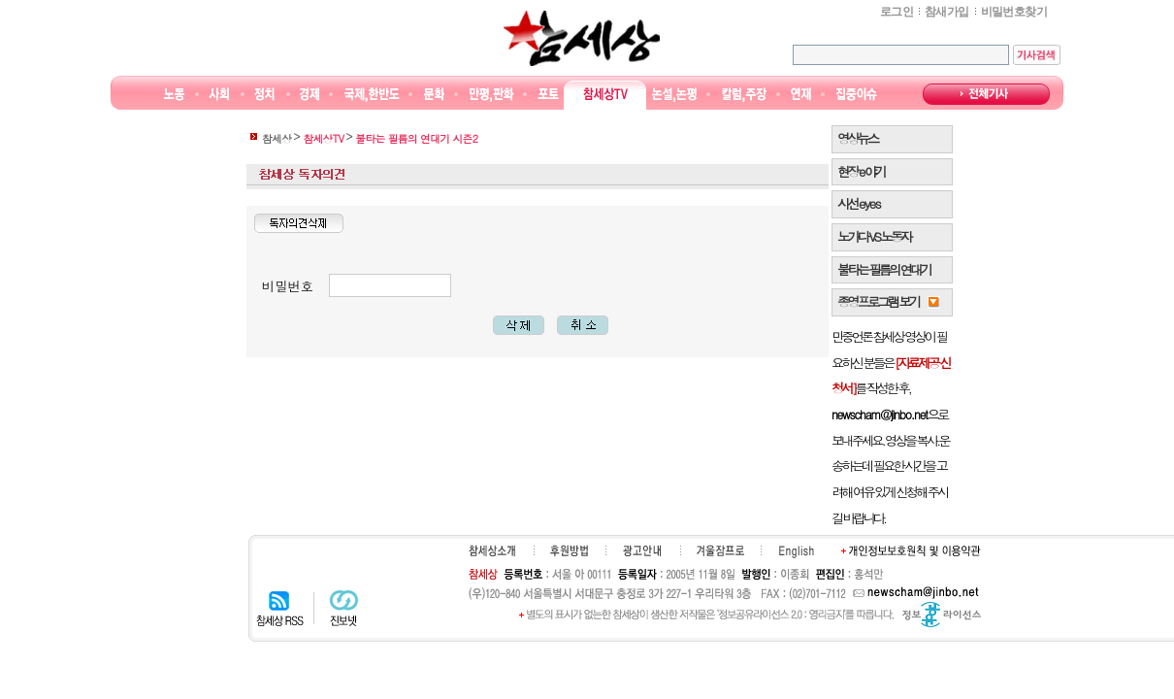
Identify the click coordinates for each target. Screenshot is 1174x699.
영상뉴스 (857, 138)
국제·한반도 (372, 94)
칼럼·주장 (744, 94)
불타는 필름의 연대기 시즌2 (416, 138)
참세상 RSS (280, 607)
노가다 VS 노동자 (873, 236)
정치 (264, 94)
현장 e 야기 (861, 171)
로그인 (896, 11)
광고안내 (642, 550)
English (796, 551)
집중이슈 (857, 94)
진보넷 (344, 607)
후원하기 (569, 550)
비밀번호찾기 (1014, 11)
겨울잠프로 (720, 550)
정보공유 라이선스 (941, 614)
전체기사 (986, 94)
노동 (174, 94)
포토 (548, 94)
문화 (434, 94)
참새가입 (947, 11)
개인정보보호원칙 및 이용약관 (911, 550)
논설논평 (674, 94)
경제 (310, 94)
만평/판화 (492, 94)
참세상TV (605, 94)
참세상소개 (492, 550)
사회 (219, 94)
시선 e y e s (858, 203)
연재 (801, 94)
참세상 (582, 38)
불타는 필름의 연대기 (883, 269)
